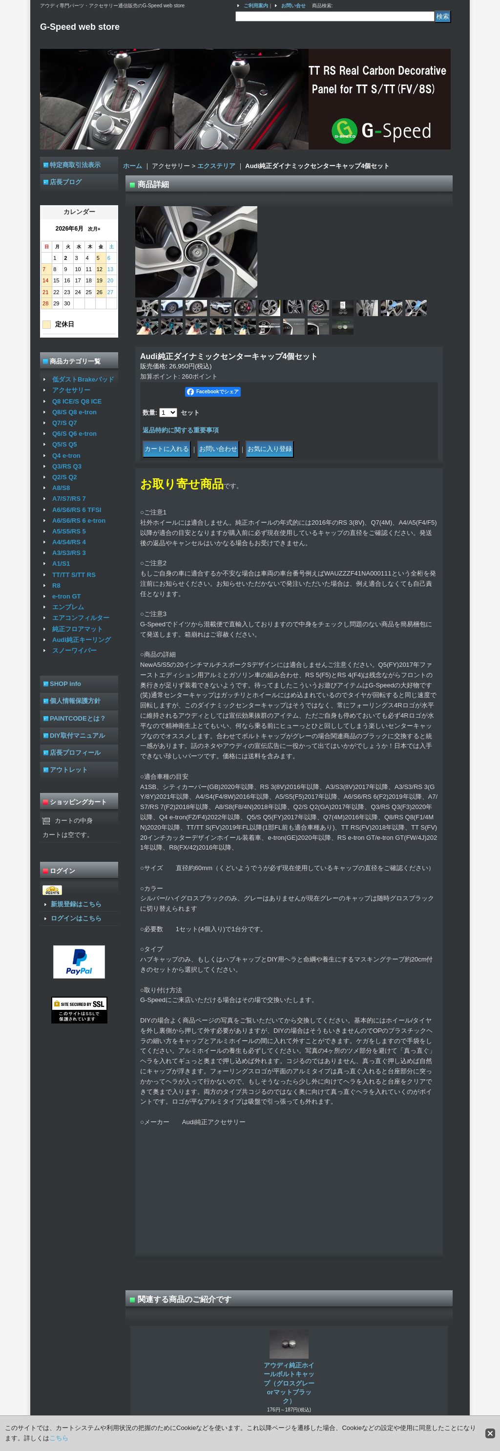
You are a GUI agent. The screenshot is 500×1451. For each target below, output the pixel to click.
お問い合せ (293, 5)
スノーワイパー (74, 650)
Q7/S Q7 (64, 423)
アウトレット (69, 769)
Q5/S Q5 (64, 444)
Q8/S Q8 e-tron (74, 412)
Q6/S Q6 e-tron (74, 433)
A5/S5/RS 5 (69, 531)
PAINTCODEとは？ (78, 718)
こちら (58, 1438)
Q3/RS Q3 (67, 466)
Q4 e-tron (66, 455)
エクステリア (216, 166)
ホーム (132, 166)
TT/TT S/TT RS (74, 574)
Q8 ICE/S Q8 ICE (77, 401)
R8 (56, 585)
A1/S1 (61, 563)
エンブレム (68, 607)
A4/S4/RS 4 (69, 542)
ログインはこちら (76, 918)
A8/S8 (61, 487)
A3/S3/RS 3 (69, 552)
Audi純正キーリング (81, 639)
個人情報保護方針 (75, 700)
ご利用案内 (256, 5)
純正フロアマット (77, 629)
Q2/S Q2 (64, 477)
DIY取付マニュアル (77, 735)
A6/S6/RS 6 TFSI (76, 509)
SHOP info (65, 683)
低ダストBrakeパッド (83, 379)
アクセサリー (71, 390)
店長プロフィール (75, 752)
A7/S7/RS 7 (69, 498)
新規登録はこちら (76, 904)
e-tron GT (66, 596)
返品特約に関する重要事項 (181, 430)
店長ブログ (66, 182)
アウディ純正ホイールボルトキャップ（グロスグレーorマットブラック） (289, 1383)
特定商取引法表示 (75, 165)
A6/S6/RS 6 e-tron (78, 520)
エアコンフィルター (80, 617)
